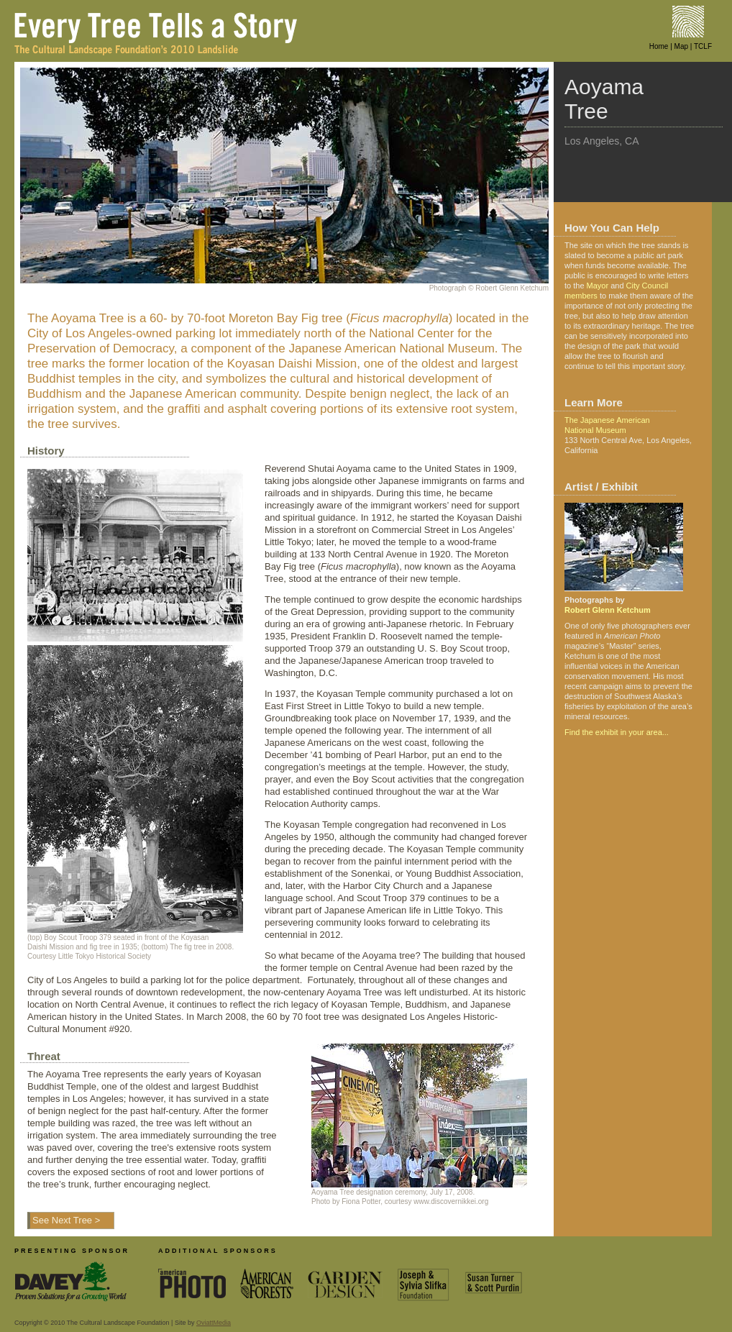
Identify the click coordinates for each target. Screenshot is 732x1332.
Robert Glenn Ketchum (607, 610)
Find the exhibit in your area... (616, 732)
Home (659, 46)
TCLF (703, 46)
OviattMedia (213, 1322)
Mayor (598, 285)
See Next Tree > (66, 1220)
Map (681, 46)
